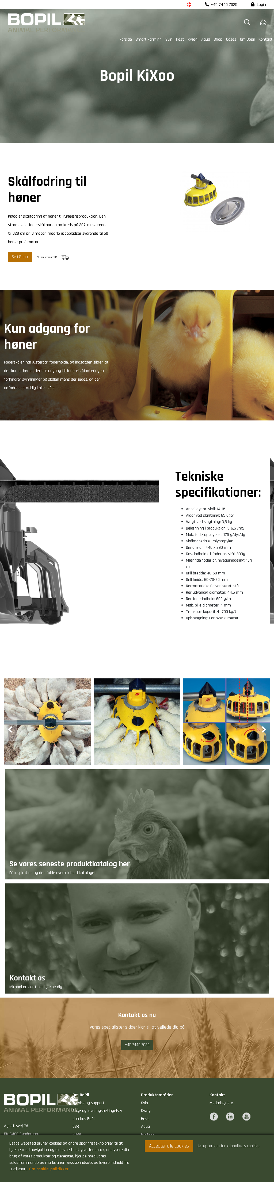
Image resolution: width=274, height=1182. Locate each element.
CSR (76, 1126)
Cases (231, 39)
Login (258, 4)
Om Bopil (247, 39)
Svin (168, 39)
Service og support (89, 1103)
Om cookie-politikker (48, 1169)
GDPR (77, 1134)
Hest (180, 39)
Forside (126, 39)
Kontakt (265, 39)
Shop (218, 39)
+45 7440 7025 (221, 4)
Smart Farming (149, 39)
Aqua (205, 39)
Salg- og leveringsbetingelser (97, 1111)
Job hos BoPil (84, 1119)
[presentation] (10, 729)
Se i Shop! (20, 257)
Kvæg (192, 39)
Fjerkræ (147, 1134)
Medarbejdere (221, 1103)
